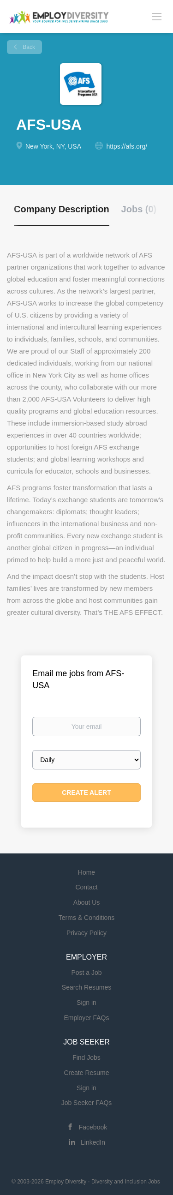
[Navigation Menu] (156, 16)
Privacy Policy (86, 933)
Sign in (86, 1002)
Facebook (93, 1127)
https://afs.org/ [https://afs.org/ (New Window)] (126, 146)
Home (86, 872)
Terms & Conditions (86, 917)
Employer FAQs (86, 1017)
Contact (86, 887)
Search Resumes (86, 987)
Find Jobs (86, 1057)
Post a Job (86, 972)
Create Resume (86, 1072)
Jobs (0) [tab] (139, 209)
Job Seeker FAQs (86, 1102)
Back (28, 47)
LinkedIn (93, 1142)
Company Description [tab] (61, 209)
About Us (86, 902)
